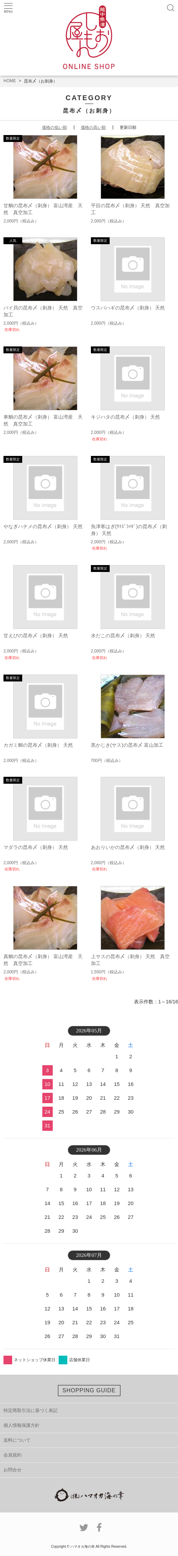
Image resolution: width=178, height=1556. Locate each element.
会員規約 (12, 1455)
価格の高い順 (93, 127)
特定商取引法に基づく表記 (30, 1410)
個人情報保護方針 (21, 1425)
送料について (17, 1440)
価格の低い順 (54, 127)
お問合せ (12, 1469)
